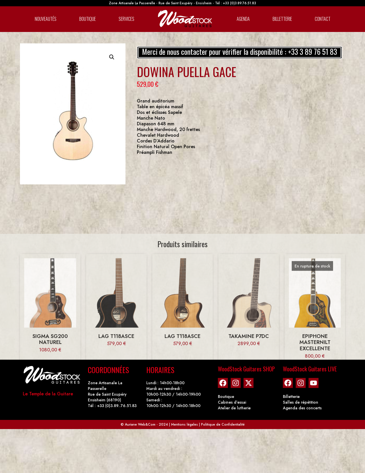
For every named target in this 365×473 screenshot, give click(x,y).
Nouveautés (45, 18)
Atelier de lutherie (234, 408)
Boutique (87, 18)
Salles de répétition (300, 402)
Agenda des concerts (302, 408)
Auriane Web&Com (140, 424)
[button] (112, 57)
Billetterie (282, 18)
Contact (322, 18)
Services (126, 18)
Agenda (243, 18)
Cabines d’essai (232, 402)
